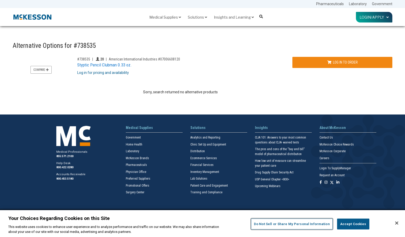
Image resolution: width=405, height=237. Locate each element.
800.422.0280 (64, 167)
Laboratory (358, 4)
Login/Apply (374, 17)
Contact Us (326, 137)
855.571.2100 (64, 156)
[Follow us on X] (332, 182)
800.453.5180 (64, 178)
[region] (202, 223)
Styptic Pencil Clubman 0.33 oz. (104, 64)
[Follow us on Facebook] (321, 182)
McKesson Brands (137, 158)
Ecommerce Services (203, 158)
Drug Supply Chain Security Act (274, 172)
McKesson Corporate (333, 151)
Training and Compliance (206, 192)
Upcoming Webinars (268, 186)
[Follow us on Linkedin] (337, 182)
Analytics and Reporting (205, 137)
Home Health (134, 144)
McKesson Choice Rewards (337, 144)
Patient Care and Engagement (209, 185)
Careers (324, 158)
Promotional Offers (137, 185)
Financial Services (202, 165)
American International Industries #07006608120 (144, 59)
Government (382, 4)
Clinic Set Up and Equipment (208, 144)
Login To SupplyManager (335, 168)
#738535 (83, 59)
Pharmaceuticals (330, 4)
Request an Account (332, 175)
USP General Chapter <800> (272, 179)
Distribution (197, 151)
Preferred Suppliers (138, 178)
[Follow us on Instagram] (326, 182)
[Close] (396, 223)
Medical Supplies (165, 17)
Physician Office (136, 172)
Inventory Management (204, 172)
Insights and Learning (234, 17)
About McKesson (333, 128)
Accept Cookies (353, 224)
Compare (41, 70)
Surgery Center (135, 192)
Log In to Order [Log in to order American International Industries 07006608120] (342, 62)
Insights (261, 128)
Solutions (197, 17)
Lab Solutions (198, 178)
